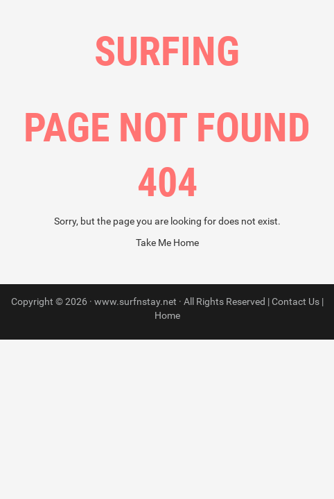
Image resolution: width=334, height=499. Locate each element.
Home (167, 315)
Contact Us (295, 301)
